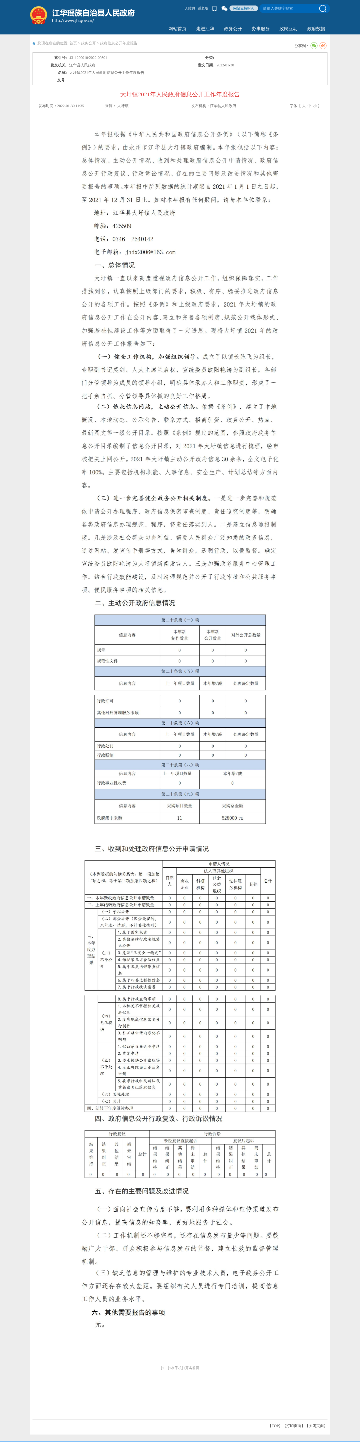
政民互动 (289, 28)
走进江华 (205, 28)
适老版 (203, 8)
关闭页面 (316, 1426)
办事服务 (261, 28)
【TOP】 (275, 1426)
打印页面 (293, 1426)
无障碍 (190, 8)
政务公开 (233, 28)
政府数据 (316, 28)
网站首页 (177, 28)
